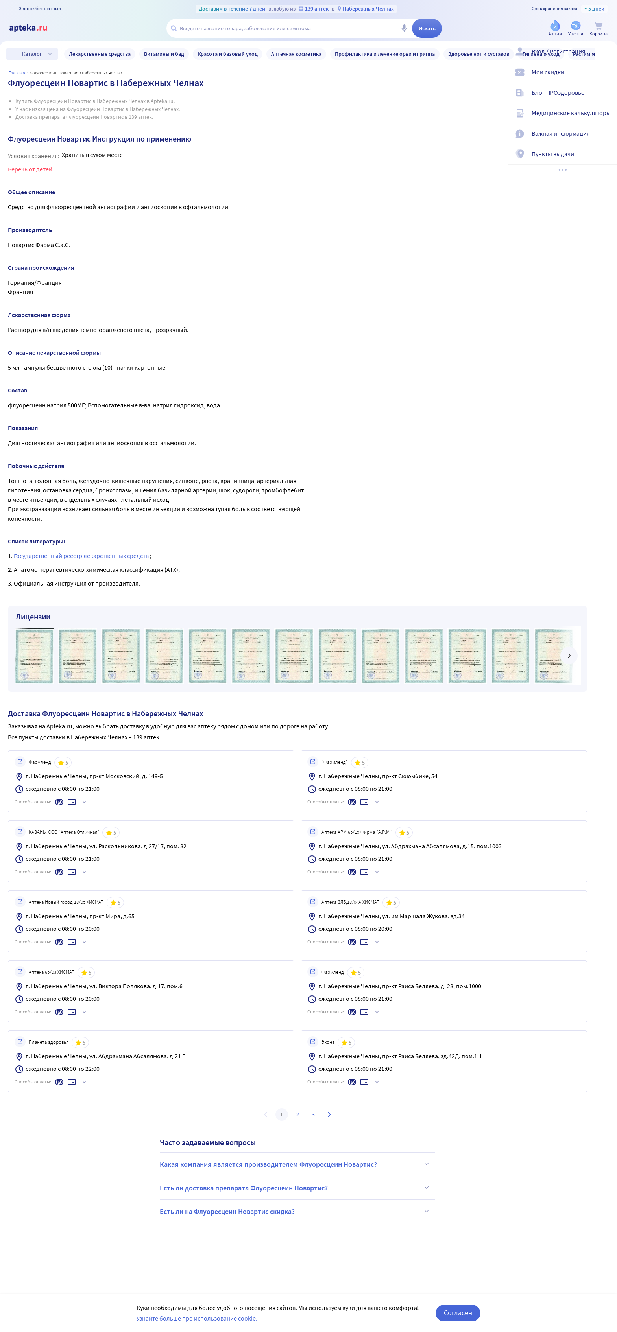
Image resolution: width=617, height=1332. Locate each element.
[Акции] (555, 29)
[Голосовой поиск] (404, 28)
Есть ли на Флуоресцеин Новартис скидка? (295, 1211)
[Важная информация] (606, 140)
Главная (17, 73)
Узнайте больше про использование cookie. (197, 1318)
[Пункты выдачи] (606, 160)
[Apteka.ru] (34, 28)
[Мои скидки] (606, 78)
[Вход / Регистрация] (606, 58)
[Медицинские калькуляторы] (606, 119)
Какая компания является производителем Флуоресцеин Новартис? (295, 1164)
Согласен (458, 1312)
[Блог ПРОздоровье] (606, 99)
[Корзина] (598, 29)
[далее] (569, 655)
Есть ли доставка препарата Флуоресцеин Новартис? (295, 1187)
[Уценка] (575, 29)
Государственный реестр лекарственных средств (82, 556)
